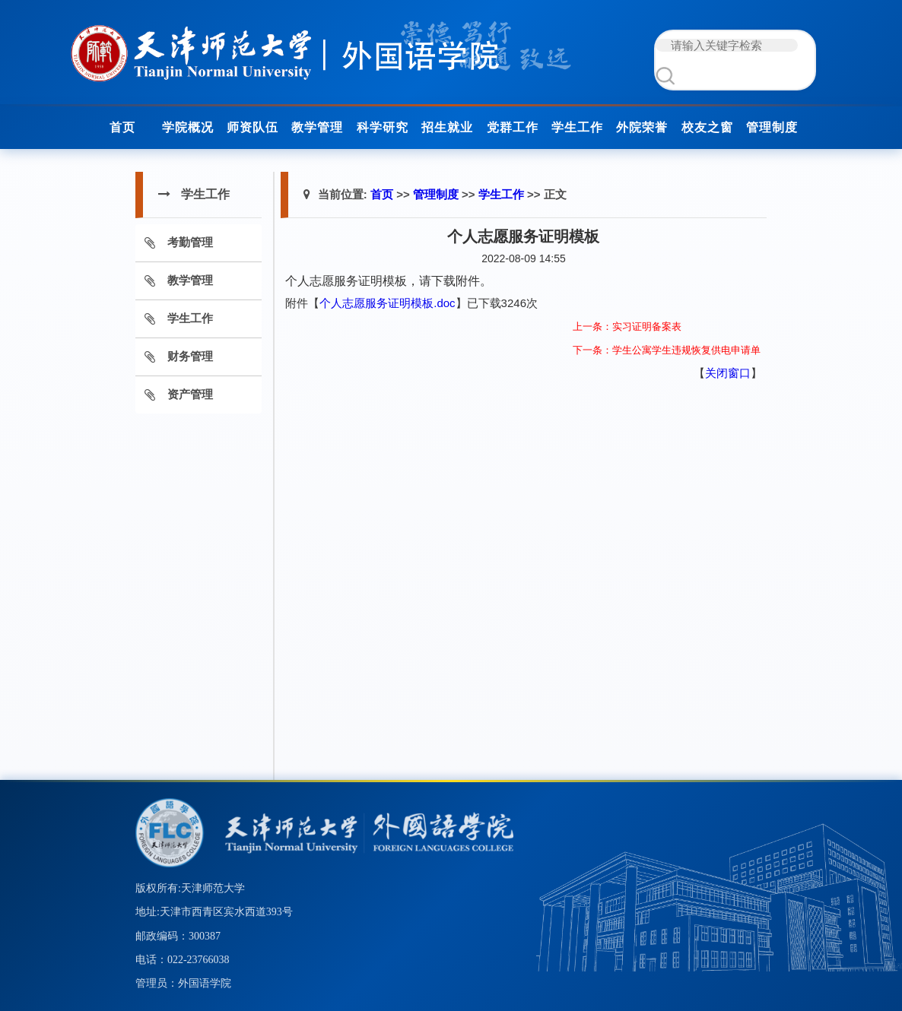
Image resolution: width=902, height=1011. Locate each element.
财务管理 (190, 356)
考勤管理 (190, 242)
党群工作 (512, 127)
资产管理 (190, 394)
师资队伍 (252, 127)
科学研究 (382, 127)
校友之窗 (707, 127)
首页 (122, 127)
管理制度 (772, 127)
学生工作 (577, 127)
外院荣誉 (642, 127)
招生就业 (447, 127)
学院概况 (188, 127)
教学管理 (317, 127)
